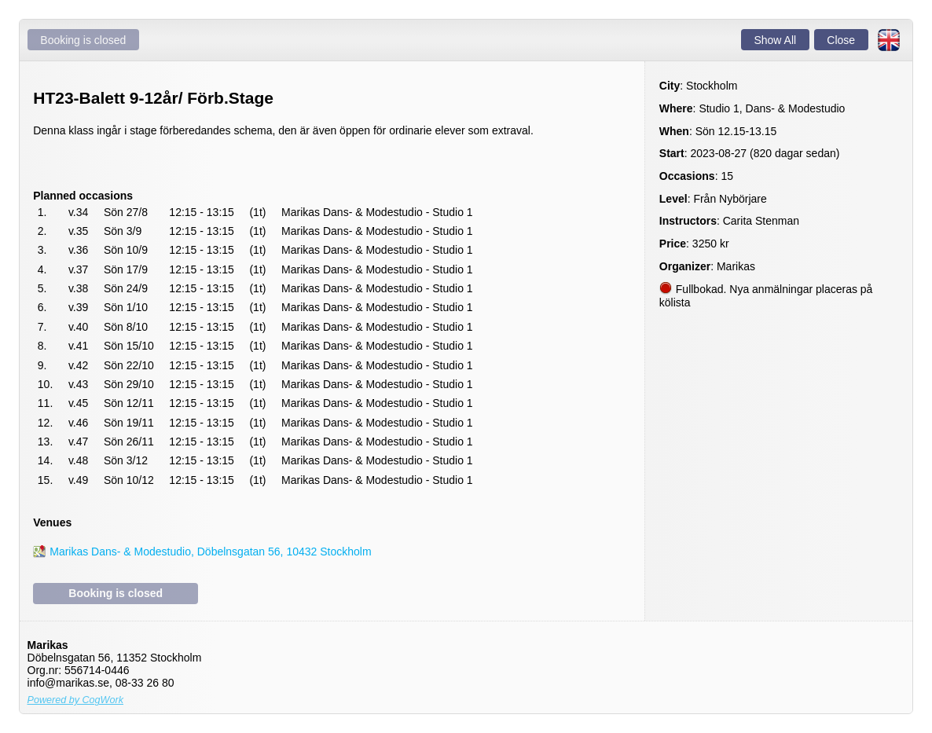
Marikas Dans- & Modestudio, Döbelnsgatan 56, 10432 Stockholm (210, 551)
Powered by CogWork (76, 700)
